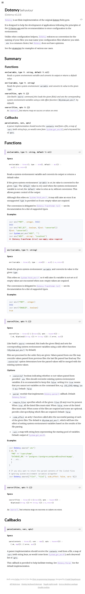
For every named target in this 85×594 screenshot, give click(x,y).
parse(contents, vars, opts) (18, 123)
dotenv (56, 20)
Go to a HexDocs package (68, 584)
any (55, 164)
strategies (16, 48)
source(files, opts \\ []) (17, 94)
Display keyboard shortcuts (31, 584)
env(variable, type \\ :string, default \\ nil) (27, 72)
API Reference (15, 584)
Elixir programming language (43, 579)
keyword (52, 334)
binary (25, 164)
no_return (21, 167)
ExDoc (17, 579)
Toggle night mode (50, 584)
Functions (11, 66)
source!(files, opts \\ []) (17, 107)
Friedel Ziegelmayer (72, 579)
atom (39, 164)
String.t (28, 337)
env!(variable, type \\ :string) (20, 83)
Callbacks (11, 117)
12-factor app (14, 28)
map (40, 541)
